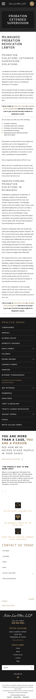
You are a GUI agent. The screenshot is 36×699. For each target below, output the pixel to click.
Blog (18, 661)
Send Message (8, 605)
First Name (6, 550)
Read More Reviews (11, 459)
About (18, 651)
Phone (5, 562)
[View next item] (5, 491)
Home (18, 648)
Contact (18, 658)
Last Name (6, 556)
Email (4, 567)
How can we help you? (9, 578)
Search (6, 667)
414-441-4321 (18, 623)
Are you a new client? (9, 573)
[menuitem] (18, 327)
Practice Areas (18, 654)
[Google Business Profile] (18, 677)
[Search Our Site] (31, 667)
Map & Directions (18, 640)
